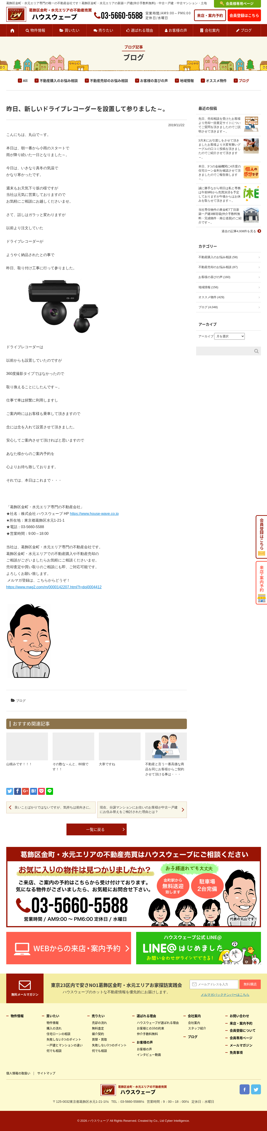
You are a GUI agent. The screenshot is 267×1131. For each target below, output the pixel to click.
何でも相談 (54, 1050)
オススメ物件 (216, 80)
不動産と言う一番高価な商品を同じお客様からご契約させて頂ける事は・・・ (164, 769)
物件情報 (37, 30)
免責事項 (236, 1052)
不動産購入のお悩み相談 (59, 80)
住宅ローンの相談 (58, 1033)
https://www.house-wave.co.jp (94, 514)
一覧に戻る (95, 829)
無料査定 (98, 1028)
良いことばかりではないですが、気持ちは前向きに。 (53, 807)
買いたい (72, 30)
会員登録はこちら (244, 15)
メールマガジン (241, 1045)
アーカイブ (206, 336)
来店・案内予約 (210, 15)
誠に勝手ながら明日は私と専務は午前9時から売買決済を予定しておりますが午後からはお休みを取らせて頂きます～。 (219, 194)
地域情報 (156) (208, 287)
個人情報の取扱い (18, 1073)
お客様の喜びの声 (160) (214, 277)
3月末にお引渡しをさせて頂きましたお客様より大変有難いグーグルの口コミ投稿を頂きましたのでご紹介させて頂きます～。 (219, 149)
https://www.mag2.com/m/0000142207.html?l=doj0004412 (54, 587)
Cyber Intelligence (177, 1120)
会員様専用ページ (240, 3)
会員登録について (243, 1030)
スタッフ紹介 (197, 1028)
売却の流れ (99, 1022)
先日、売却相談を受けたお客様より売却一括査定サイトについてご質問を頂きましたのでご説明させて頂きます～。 (219, 125)
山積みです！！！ (19, 764)
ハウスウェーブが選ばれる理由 (158, 1022)
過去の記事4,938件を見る (239, 231)
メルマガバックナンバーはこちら (225, 994)
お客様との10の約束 (150, 1028)
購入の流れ (54, 1028)
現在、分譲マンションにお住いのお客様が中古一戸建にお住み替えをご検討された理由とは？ (139, 809)
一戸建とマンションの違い (65, 1045)
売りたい (105, 30)
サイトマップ (46, 1073)
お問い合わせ (239, 1015)
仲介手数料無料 (147, 1033)
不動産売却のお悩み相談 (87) (218, 267)
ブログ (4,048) (208, 307)
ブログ (246, 30)
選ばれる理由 (142, 30)
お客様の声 (178, 30)
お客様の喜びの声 (154, 80)
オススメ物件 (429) (211, 297)
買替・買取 (99, 1039)
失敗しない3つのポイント (64, 1039)
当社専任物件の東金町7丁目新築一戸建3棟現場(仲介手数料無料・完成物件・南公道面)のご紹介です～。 (220, 216)
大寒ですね (107, 764)
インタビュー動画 (149, 1054)
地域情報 (187, 80)
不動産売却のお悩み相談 (109, 80)
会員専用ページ (241, 1037)
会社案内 (212, 30)
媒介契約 (98, 1033)
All (25, 80)
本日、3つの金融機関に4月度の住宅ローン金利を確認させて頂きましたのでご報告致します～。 (219, 173)
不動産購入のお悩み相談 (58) (218, 257)
